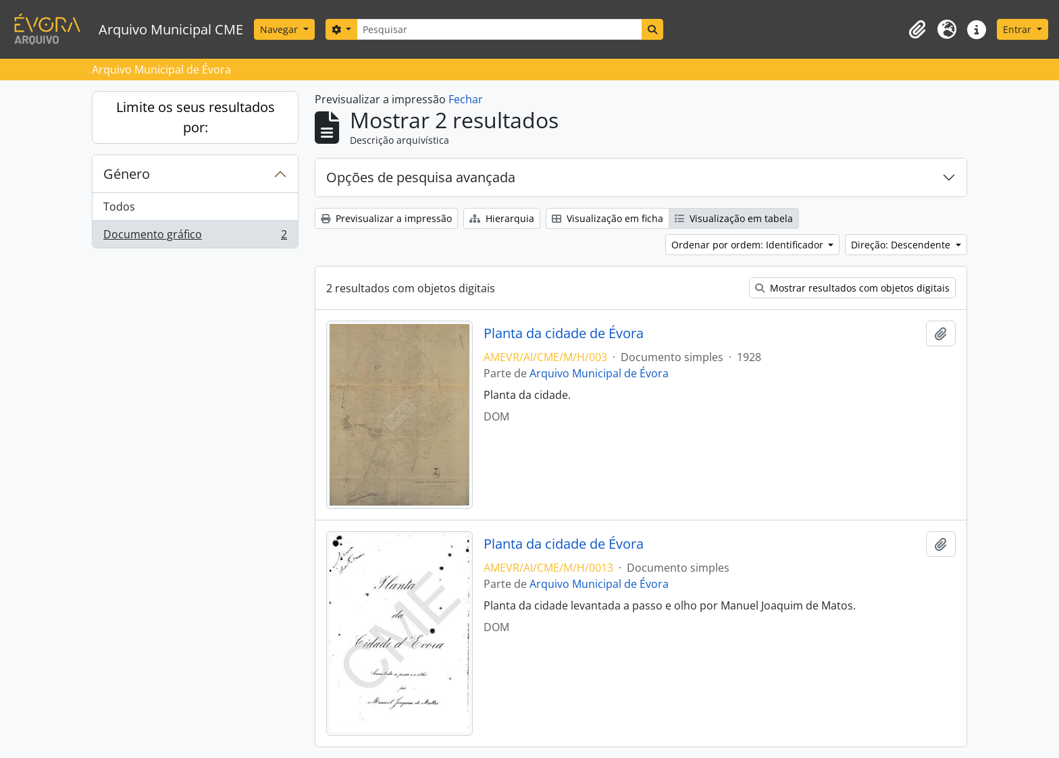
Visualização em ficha (607, 218)
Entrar (1018, 29)
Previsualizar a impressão (386, 218)
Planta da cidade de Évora (564, 333)
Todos (119, 206)
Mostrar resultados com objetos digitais (852, 287)
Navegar (280, 29)
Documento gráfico (195, 237)
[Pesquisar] (499, 29)
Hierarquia (501, 218)
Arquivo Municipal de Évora (599, 373)
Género (126, 174)
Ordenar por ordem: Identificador (748, 244)
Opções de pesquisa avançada (420, 177)
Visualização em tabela (734, 218)
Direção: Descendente (902, 244)
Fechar (465, 99)
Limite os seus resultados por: (195, 117)
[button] (917, 30)
